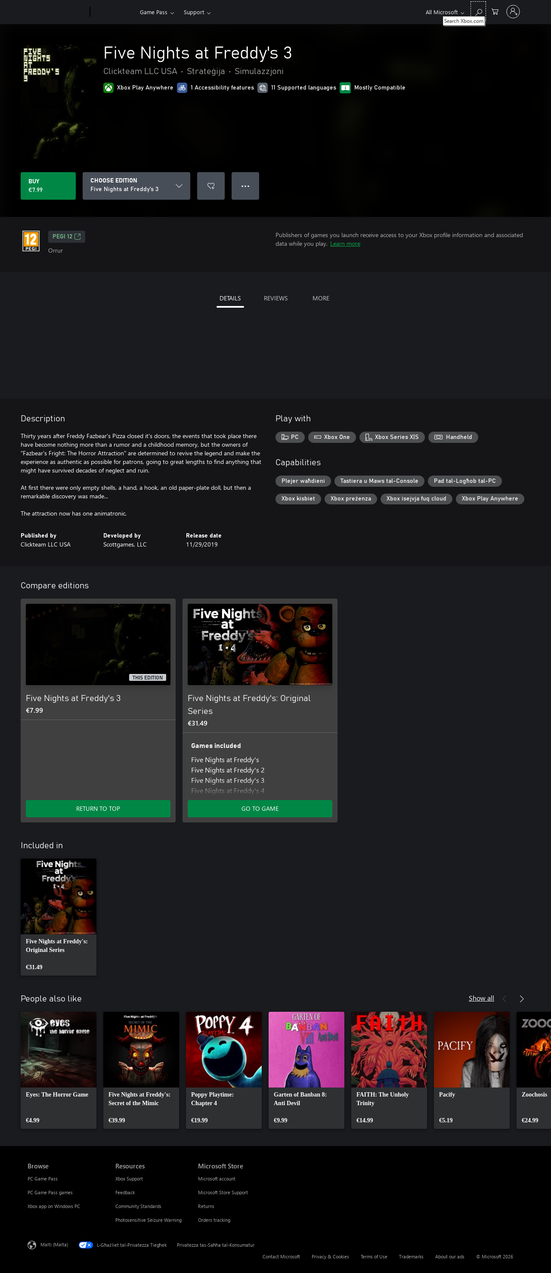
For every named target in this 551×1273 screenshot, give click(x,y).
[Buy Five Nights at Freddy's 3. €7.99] (48, 186)
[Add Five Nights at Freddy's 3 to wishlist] (211, 186)
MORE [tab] (321, 298)
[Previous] (504, 999)
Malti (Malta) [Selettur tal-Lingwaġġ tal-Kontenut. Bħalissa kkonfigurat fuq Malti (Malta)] (54, 1244)
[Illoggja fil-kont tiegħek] (513, 11)
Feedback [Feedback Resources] (125, 1192)
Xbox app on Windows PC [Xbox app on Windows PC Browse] (54, 1206)
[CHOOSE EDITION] (136, 186)
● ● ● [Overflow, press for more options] (245, 185)
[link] (58, 917)
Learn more (345, 243)
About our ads (449, 1256)
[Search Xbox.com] (478, 11)
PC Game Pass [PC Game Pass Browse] (43, 1178)
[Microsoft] (57, 12)
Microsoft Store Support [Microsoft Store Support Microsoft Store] (223, 1192)
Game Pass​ (153, 11)
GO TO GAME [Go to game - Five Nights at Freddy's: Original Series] (260, 808)
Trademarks (411, 1256)
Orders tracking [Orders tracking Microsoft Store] (214, 1220)
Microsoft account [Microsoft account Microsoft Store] (216, 1178)
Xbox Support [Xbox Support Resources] (129, 1178)
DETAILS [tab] (230, 298)
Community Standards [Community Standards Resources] (138, 1206)
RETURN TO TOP (98, 808)
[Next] (521, 999)
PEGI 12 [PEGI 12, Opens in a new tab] (67, 236)
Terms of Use (374, 1256)
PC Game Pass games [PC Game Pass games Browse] (50, 1192)
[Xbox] (113, 12)
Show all (481, 997)
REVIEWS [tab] (276, 298)
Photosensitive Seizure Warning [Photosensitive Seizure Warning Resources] (148, 1220)
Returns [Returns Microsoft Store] (206, 1206)
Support (194, 11)
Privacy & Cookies (330, 1256)
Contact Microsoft (281, 1256)
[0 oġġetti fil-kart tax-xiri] (495, 11)
